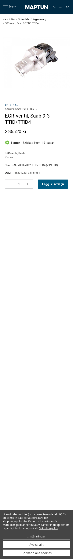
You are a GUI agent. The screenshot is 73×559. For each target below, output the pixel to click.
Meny (7, 6)
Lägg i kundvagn (53, 184)
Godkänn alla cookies (36, 553)
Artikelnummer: (13, 109)
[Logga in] (60, 7)
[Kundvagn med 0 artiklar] (67, 7)
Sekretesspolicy (48, 528)
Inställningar (36, 536)
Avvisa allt (36, 545)
